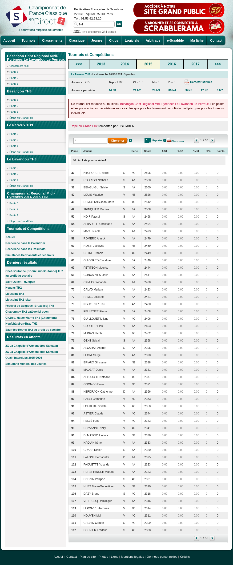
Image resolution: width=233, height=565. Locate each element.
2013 (101, 64)
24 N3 (156, 90)
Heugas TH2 (13, 287)
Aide (130, 140)
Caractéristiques (200, 82)
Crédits (185, 556)
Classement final (18, 65)
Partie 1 (13, 83)
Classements (52, 40)
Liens (114, 556)
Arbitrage (153, 40)
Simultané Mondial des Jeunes (26, 364)
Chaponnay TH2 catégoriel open (26, 311)
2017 (195, 64)
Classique (76, 40)
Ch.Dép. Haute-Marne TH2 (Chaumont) (31, 317)
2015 (148, 64)
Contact (216, 40)
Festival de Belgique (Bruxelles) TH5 (29, 305)
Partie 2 (13, 77)
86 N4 (172, 90)
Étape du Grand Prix (21, 117)
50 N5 (188, 90)
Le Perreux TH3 (80, 74)
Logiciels (132, 40)
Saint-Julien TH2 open (20, 281)
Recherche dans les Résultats (25, 249)
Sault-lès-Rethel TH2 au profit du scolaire (33, 329)
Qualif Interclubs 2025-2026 (23, 357)
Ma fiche (197, 40)
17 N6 (204, 90)
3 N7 (220, 90)
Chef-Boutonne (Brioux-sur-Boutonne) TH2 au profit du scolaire (34, 274)
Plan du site (88, 556)
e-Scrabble (175, 40)
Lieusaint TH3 (14, 293)
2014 (125, 64)
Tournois (29, 40)
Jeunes (96, 40)
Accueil (9, 40)
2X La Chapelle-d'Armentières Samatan (31, 345)
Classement (178, 141)
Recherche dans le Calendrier (25, 243)
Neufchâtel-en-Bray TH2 (21, 323)
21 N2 (137, 90)
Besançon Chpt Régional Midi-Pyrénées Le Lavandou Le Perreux (164, 104)
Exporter (157, 140)
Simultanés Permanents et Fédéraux (29, 255)
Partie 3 (13, 71)
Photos (103, 556)
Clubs (113, 40)
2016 (172, 64)
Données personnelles (162, 556)
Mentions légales (132, 556)
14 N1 (112, 90)
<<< (79, 64)
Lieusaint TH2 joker (18, 299)
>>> (218, 64)
